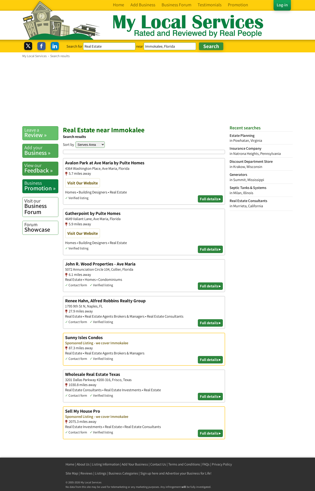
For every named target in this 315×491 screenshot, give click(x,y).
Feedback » (41, 168)
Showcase (41, 227)
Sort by (68, 144)
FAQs (206, 464)
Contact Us (158, 464)
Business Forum (41, 207)
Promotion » (41, 186)
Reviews (86, 473)
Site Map (72, 473)
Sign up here (149, 473)
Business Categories (123, 473)
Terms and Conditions (184, 464)
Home (70, 464)
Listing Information (105, 464)
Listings (100, 473)
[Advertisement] (157, 91)
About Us (83, 464)
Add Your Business (135, 464)
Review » (41, 133)
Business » (41, 150)
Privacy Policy (222, 464)
